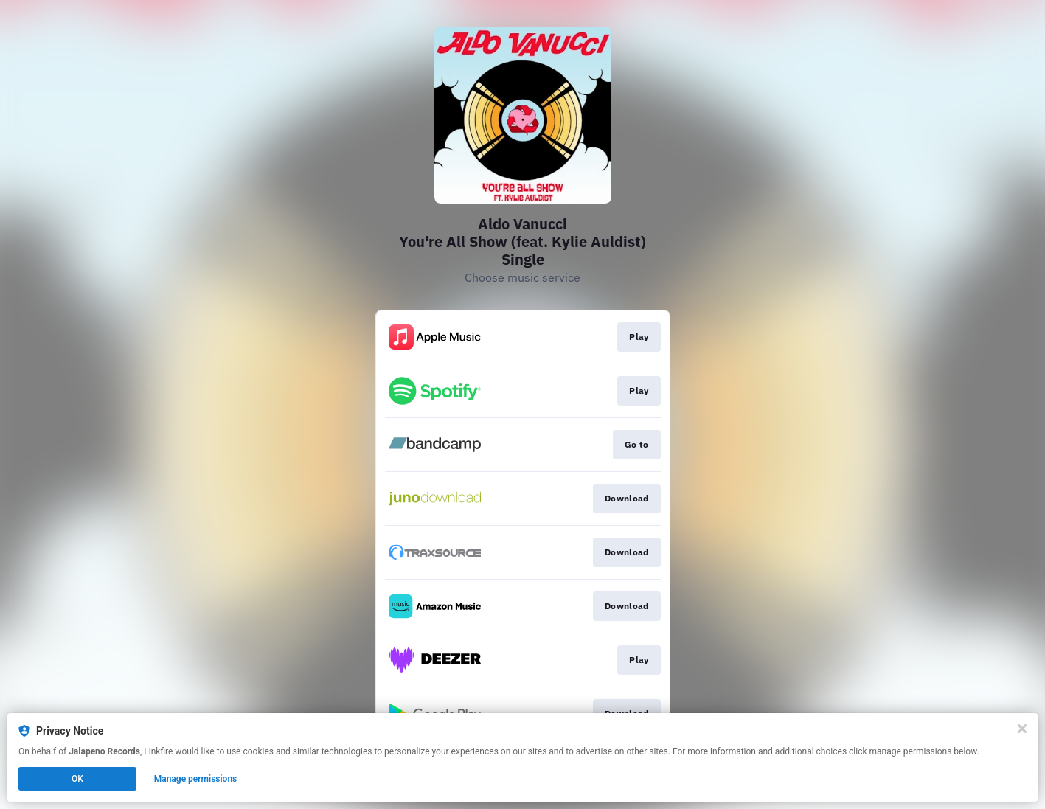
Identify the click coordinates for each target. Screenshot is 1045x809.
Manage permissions (195, 779)
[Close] (1022, 728)
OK (77, 779)
